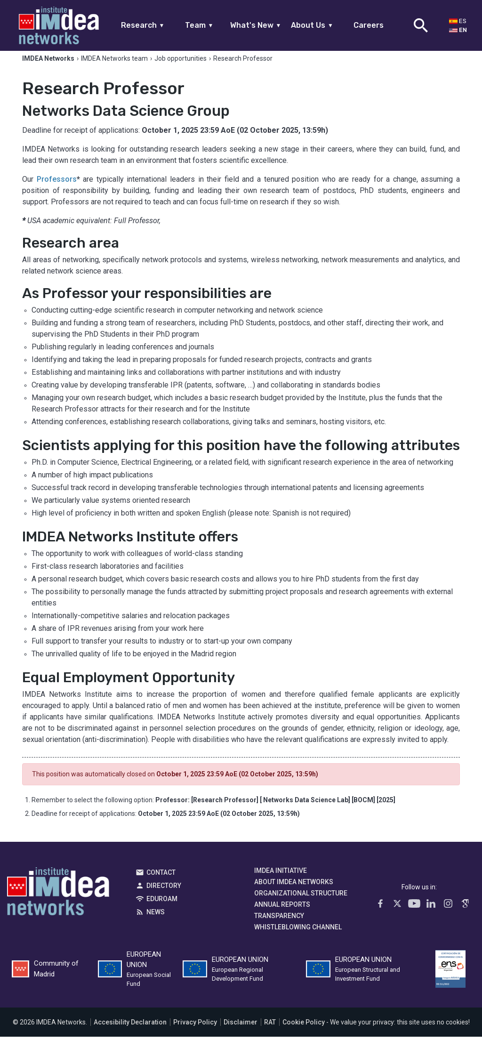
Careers (368, 25)
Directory (163, 897)
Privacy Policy (195, 1033)
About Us (312, 25)
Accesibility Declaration (130, 1033)
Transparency (279, 927)
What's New (255, 25)
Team (199, 25)
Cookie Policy (303, 1033)
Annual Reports (282, 915)
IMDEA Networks (58, 905)
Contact (161, 883)
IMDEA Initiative (280, 882)
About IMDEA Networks (293, 893)
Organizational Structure (300, 904)
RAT (270, 1033)
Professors (57, 190)
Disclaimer (240, 1033)
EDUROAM (161, 910)
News (155, 923)
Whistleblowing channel (298, 938)
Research (143, 25)
